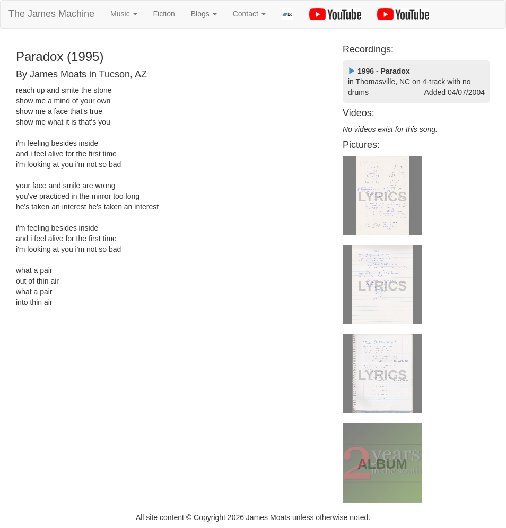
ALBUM (382, 464)
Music (123, 14)
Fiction (164, 14)
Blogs (204, 14)
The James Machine (51, 13)
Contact (249, 14)
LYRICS (382, 197)
